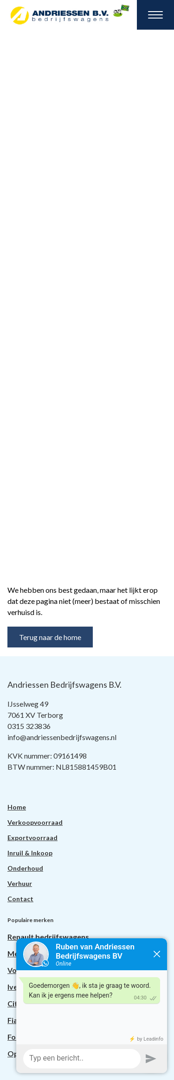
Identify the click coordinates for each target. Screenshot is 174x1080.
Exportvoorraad (32, 837)
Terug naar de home (50, 637)
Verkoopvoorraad (35, 822)
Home (16, 807)
